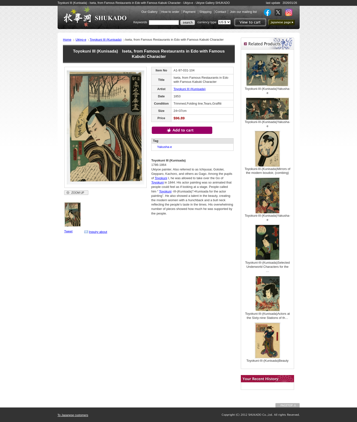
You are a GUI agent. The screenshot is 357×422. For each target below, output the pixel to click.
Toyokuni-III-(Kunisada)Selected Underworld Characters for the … (267, 267)
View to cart (249, 22)
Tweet (68, 231)
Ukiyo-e (81, 39)
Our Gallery (149, 12)
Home (67, 39)
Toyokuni (161, 178)
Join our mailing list (243, 12)
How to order (170, 12)
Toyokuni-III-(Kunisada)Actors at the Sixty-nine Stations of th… (267, 316)
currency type (206, 22)
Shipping (205, 12)
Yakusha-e (163, 147)
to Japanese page (281, 22)
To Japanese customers (73, 415)
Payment (189, 12)
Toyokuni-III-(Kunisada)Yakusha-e (267, 91)
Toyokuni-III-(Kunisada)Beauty (267, 360)
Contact (220, 12)
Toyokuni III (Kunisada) (106, 39)
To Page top (287, 405)
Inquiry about (98, 232)
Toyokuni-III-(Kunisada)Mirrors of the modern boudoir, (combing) (267, 171)
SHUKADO (95, 16)
